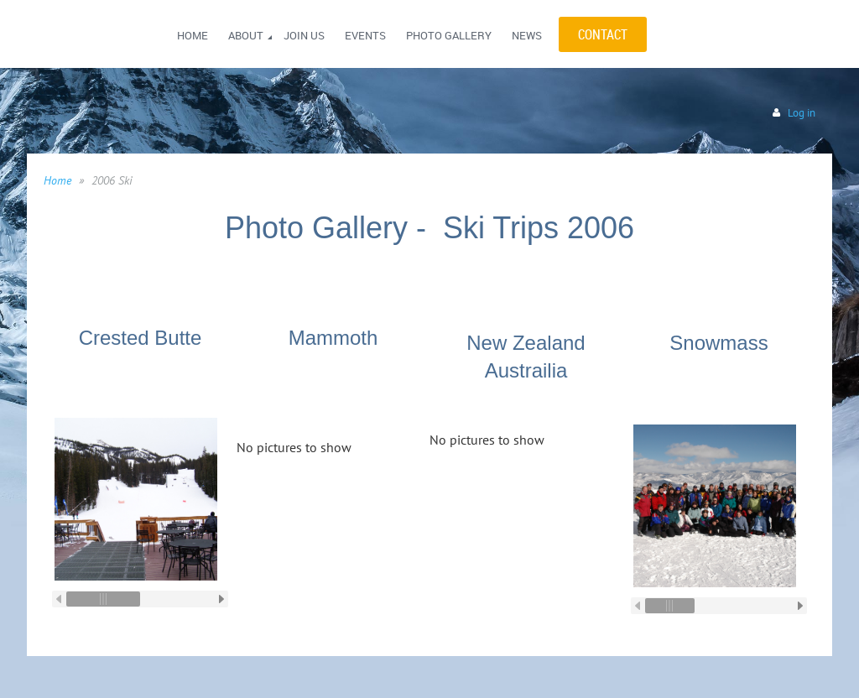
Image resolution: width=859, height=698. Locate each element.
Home (57, 180)
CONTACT (602, 34)
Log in (801, 113)
